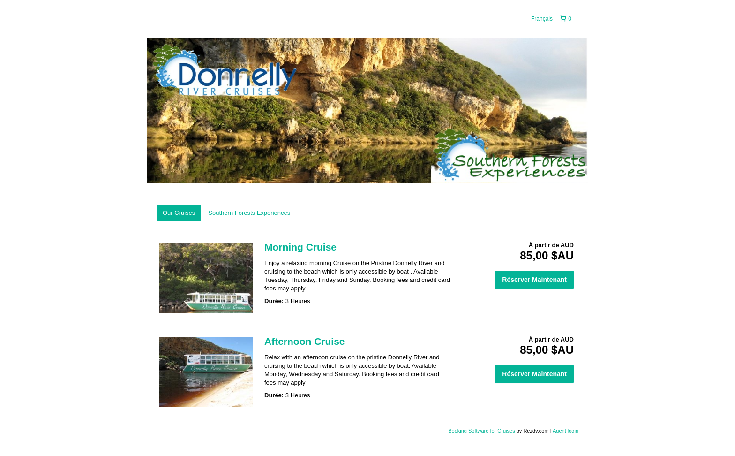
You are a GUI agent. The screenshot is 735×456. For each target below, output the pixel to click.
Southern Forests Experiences (249, 212)
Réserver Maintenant (534, 279)
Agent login (565, 430)
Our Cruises (179, 212)
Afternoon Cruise (304, 341)
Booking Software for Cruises (482, 430)
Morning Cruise (300, 247)
